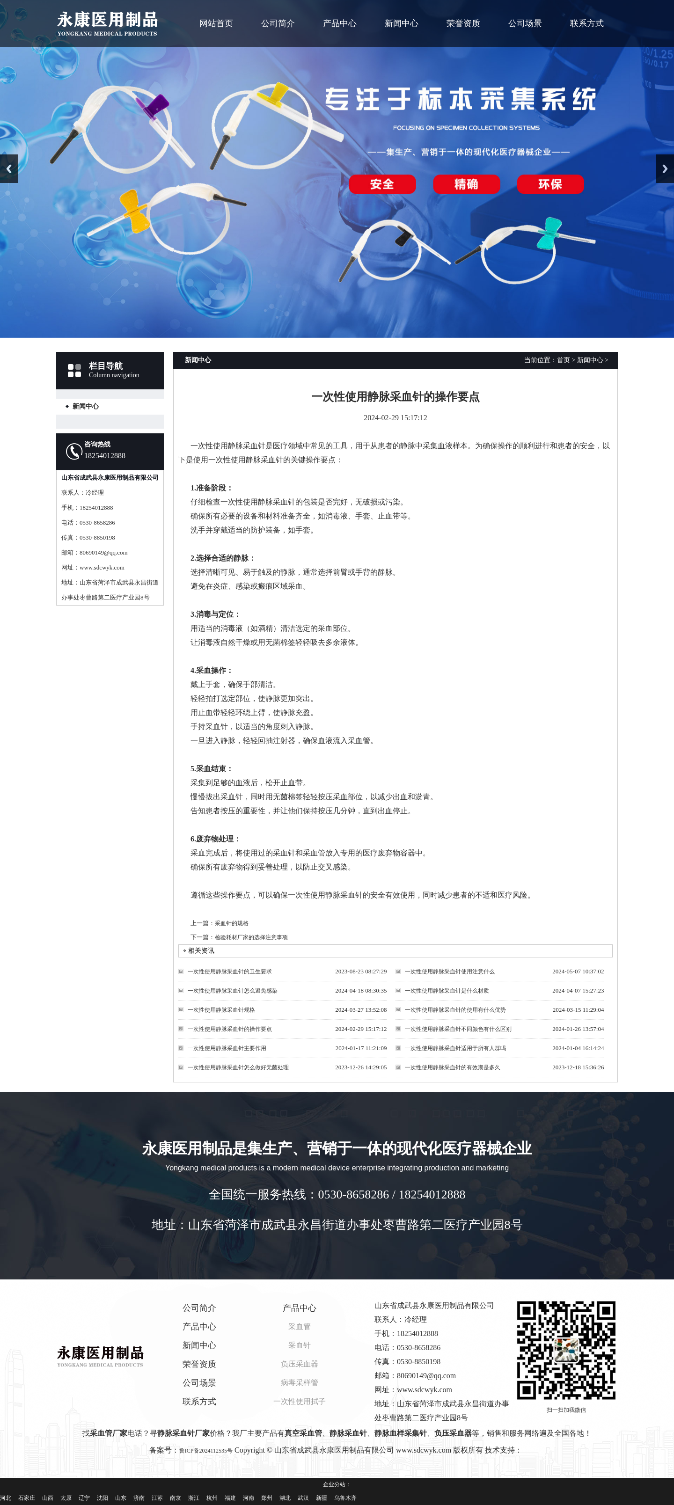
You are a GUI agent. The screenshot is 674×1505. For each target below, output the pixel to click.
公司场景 (525, 23)
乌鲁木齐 (345, 1498)
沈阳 (102, 1498)
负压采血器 (299, 1364)
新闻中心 (401, 23)
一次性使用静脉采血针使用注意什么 (450, 971)
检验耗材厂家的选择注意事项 (251, 937)
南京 (175, 1498)
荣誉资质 (463, 23)
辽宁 (84, 1498)
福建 (230, 1498)
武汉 (303, 1498)
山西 (47, 1498)
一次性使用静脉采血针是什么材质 (447, 990)
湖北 (285, 1498)
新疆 (321, 1498)
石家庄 (26, 1498)
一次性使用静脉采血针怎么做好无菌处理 (238, 1067)
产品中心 (340, 23)
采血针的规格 (232, 923)
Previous (9, 168)
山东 (120, 1498)
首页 (563, 360)
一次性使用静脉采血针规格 (221, 1010)
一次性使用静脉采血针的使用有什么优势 (455, 1010)
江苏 (157, 1498)
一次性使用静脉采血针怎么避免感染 (233, 990)
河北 (5, 1498)
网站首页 (216, 23)
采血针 (299, 1345)
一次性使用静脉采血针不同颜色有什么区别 (458, 1029)
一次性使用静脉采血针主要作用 (227, 1048)
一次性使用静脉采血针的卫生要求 (230, 971)
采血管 (299, 1326)
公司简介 (278, 23)
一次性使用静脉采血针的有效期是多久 (452, 1067)
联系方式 (587, 23)
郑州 (266, 1498)
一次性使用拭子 (299, 1401)
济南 (139, 1498)
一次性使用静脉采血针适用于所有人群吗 (455, 1048)
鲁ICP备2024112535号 (206, 1450)
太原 (66, 1498)
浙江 (193, 1498)
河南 (248, 1498)
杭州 (212, 1498)
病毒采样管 (299, 1383)
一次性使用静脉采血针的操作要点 (230, 1029)
